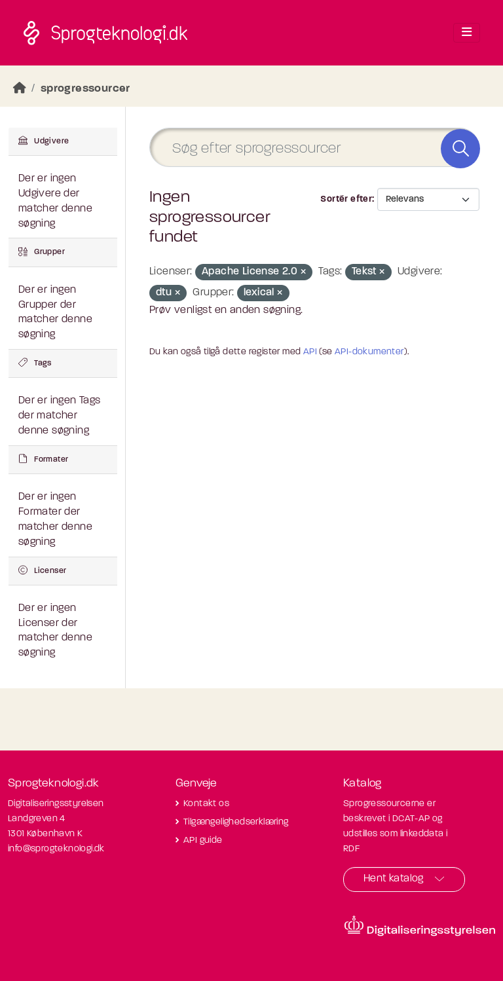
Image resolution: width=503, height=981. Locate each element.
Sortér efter (346, 199)
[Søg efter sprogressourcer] (314, 148)
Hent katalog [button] (393, 879)
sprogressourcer (85, 88)
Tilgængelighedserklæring (236, 822)
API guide (203, 840)
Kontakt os (206, 804)
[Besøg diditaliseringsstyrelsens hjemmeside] (420, 926)
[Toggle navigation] (466, 33)
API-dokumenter (369, 352)
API (310, 352)
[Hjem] (19, 88)
